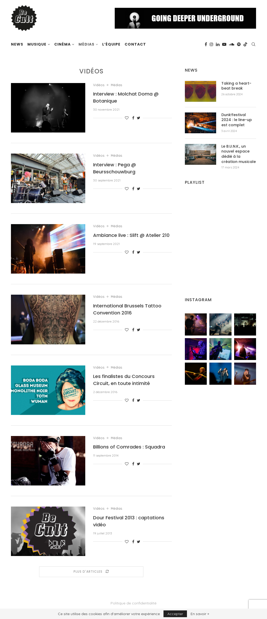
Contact (135, 44)
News (17, 44)
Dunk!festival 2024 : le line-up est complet (236, 120)
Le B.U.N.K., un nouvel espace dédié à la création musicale (238, 154)
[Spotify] (239, 44)
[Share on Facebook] (133, 118)
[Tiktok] (245, 44)
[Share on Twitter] (138, 118)
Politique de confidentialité (133, 603)
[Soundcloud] (231, 44)
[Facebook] (206, 44)
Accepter (175, 613)
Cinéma (62, 44)
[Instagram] (211, 44)
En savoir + (200, 614)
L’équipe (111, 44)
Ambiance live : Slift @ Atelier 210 (131, 235)
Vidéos (98, 85)
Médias (86, 44)
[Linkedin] (218, 44)
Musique (36, 44)
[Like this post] (127, 118)
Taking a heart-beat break (236, 86)
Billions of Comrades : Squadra (129, 447)
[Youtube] (224, 44)
